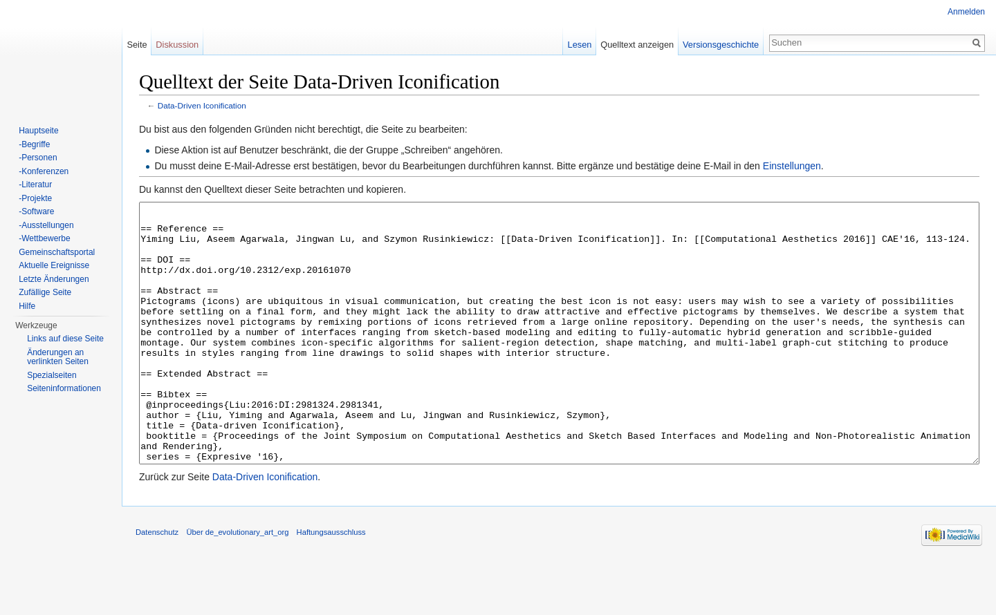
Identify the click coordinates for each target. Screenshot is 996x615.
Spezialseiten (51, 375)
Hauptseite (38, 130)
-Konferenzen (43, 171)
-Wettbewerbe (44, 238)
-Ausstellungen (46, 225)
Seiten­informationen (64, 388)
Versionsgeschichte (721, 44)
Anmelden (966, 12)
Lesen (580, 44)
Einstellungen (792, 165)
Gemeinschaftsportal (57, 252)
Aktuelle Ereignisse (54, 265)
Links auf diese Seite (65, 338)
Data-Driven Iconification (202, 105)
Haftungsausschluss (331, 584)
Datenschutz (157, 584)
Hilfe (27, 306)
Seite (137, 44)
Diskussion (177, 44)
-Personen (38, 157)
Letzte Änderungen (54, 279)
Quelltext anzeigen (637, 44)
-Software (36, 211)
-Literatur (35, 184)
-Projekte (35, 198)
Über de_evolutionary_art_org (237, 584)
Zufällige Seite (45, 292)
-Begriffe (34, 144)
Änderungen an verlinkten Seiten (58, 357)
